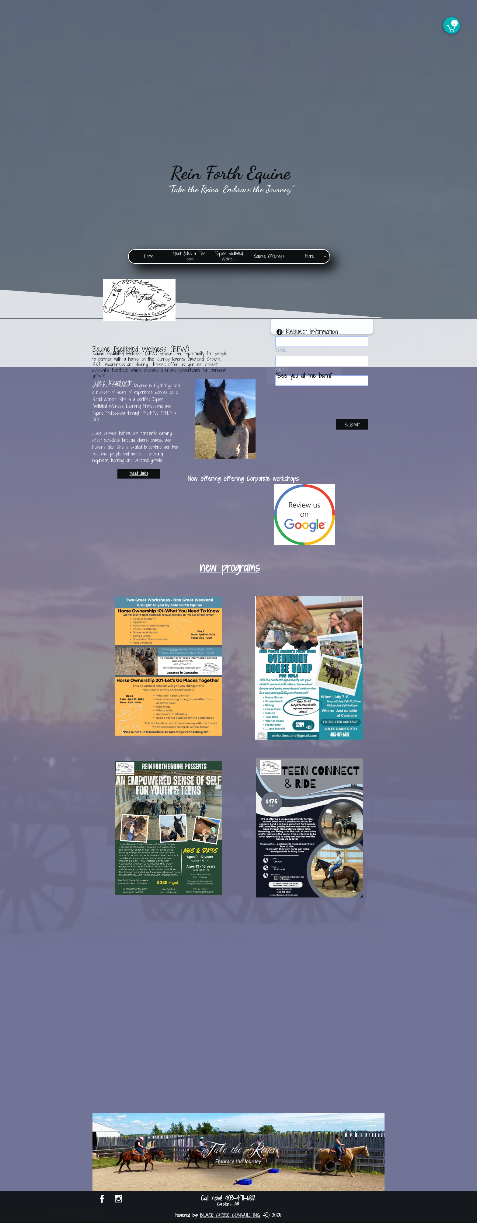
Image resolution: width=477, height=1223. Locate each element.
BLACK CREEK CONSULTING (230, 1215)
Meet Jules (139, 473)
